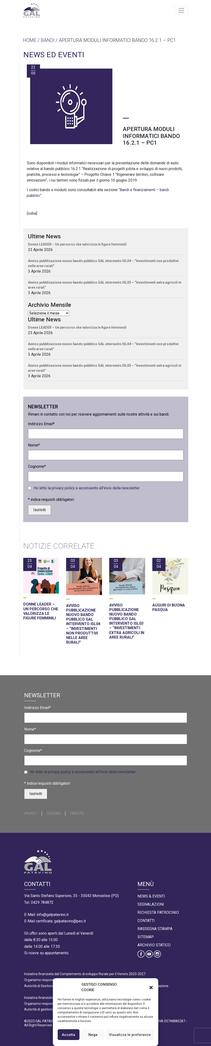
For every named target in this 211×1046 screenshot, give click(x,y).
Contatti (146, 920)
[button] (151, 987)
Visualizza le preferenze (130, 1035)
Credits (77, 813)
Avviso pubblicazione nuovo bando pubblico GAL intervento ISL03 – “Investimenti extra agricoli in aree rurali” (104, 284)
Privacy (30, 813)
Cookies (53, 813)
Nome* (34, 445)
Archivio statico (154, 945)
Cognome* (37, 466)
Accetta (68, 1035)
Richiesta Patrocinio (158, 912)
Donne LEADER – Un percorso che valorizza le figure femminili (77, 244)
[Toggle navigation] (181, 10)
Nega (92, 1035)
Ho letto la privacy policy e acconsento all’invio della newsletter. (87, 488)
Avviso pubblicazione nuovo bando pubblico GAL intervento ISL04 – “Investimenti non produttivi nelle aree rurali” (103, 263)
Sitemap (145, 937)
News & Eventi (151, 896)
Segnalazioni (150, 904)
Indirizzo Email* (41, 424)
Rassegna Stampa (154, 928)
